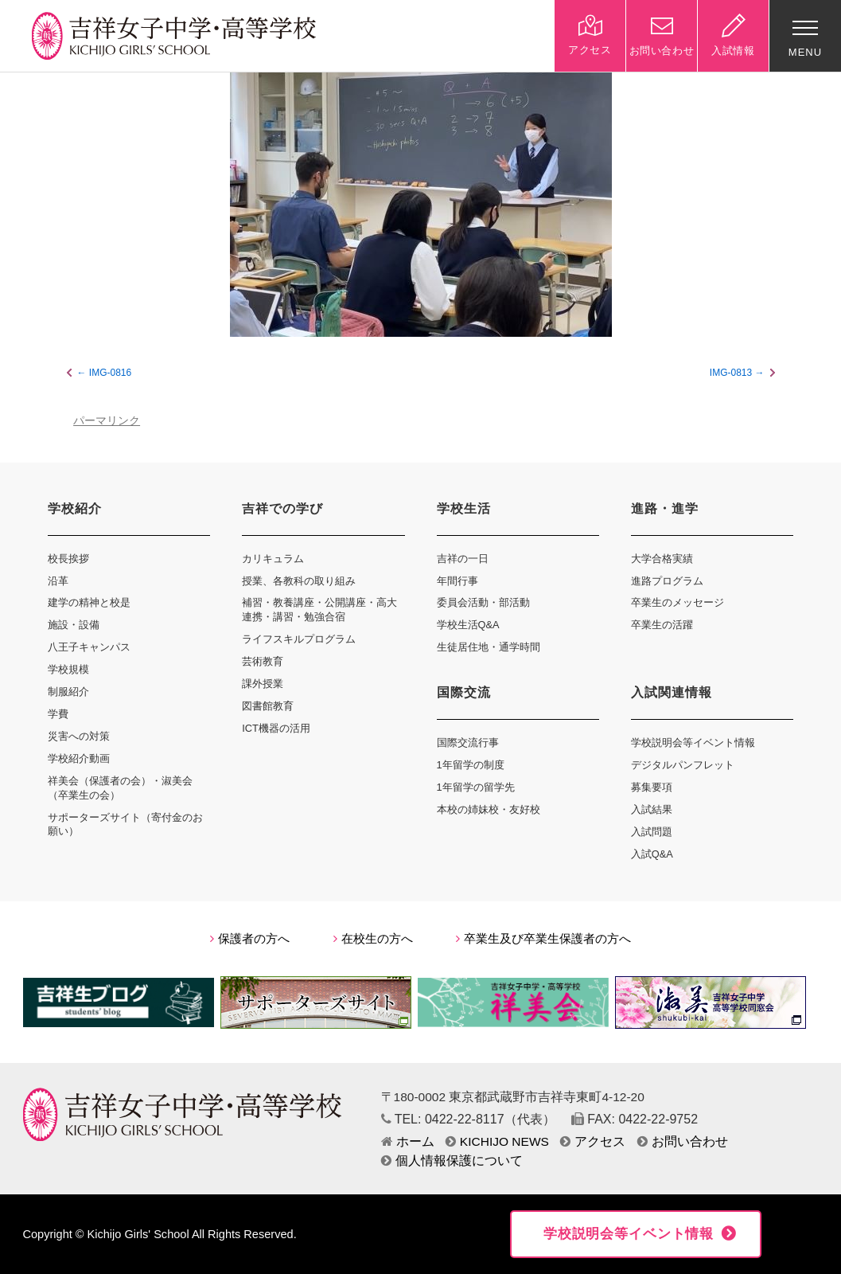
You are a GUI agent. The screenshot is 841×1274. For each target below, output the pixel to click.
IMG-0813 (731, 372)
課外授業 (262, 684)
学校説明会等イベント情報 (693, 742)
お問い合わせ (682, 1141)
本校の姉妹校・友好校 (488, 809)
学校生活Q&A (468, 625)
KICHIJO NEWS (497, 1141)
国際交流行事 (468, 742)
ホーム (407, 1141)
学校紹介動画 (79, 758)
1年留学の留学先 (476, 787)
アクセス (592, 1141)
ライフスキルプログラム (299, 639)
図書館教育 (268, 706)
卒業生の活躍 (662, 625)
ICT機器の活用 (276, 728)
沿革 (58, 581)
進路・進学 (665, 508)
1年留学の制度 (470, 765)
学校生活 (464, 508)
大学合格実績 (662, 559)
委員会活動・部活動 (483, 602)
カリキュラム (273, 559)
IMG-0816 (110, 372)
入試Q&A (652, 854)
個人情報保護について (452, 1160)
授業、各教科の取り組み (299, 581)
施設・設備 (73, 625)
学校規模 (68, 669)
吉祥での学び (282, 508)
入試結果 (651, 809)
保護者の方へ (250, 938)
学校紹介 (75, 508)
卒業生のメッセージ (677, 602)
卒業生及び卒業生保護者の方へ (543, 938)
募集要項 (651, 787)
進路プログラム (667, 581)
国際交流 (464, 692)
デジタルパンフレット (682, 765)
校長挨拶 (68, 559)
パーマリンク (106, 421)
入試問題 (651, 832)
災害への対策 (79, 736)
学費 (58, 714)
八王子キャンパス (89, 647)
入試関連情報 (671, 692)
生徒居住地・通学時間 (488, 647)
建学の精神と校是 (89, 602)
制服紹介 (68, 692)
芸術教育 (262, 661)
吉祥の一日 (463, 559)
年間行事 (457, 581)
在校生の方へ (373, 938)
